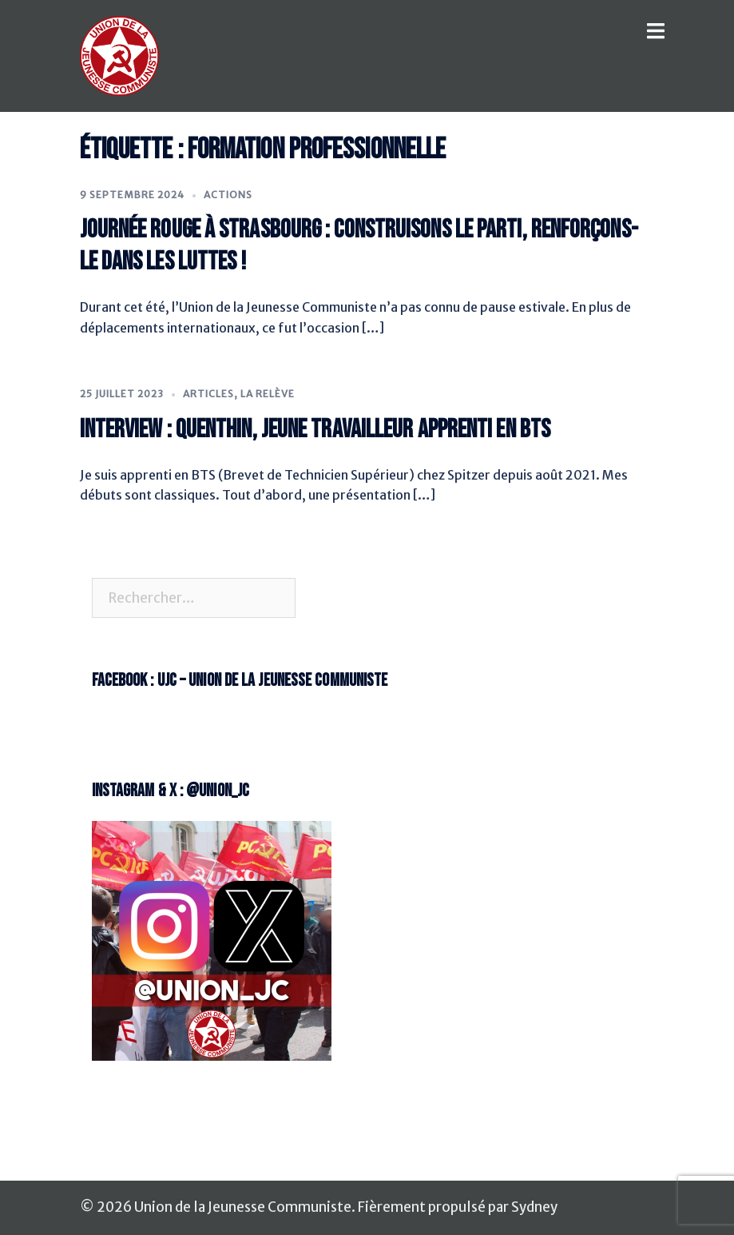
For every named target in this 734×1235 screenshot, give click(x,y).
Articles (208, 394)
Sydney (534, 1207)
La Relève (267, 394)
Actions (228, 195)
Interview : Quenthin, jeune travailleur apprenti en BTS (315, 429)
